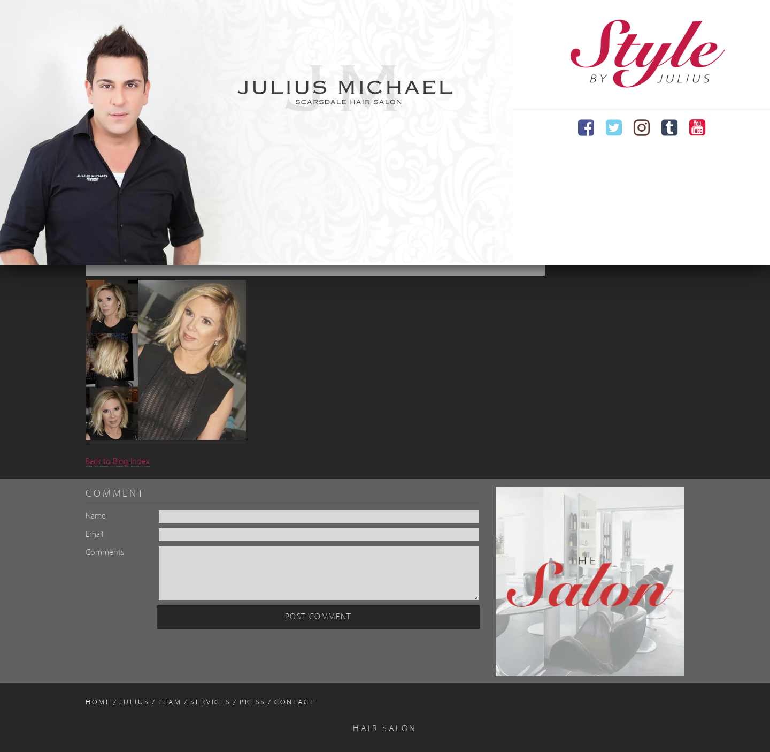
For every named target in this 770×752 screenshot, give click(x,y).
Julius (134, 702)
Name (96, 516)
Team (170, 702)
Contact (294, 702)
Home (98, 702)
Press (253, 702)
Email (94, 534)
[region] (256, 132)
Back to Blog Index (118, 462)
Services (210, 702)
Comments (105, 553)
